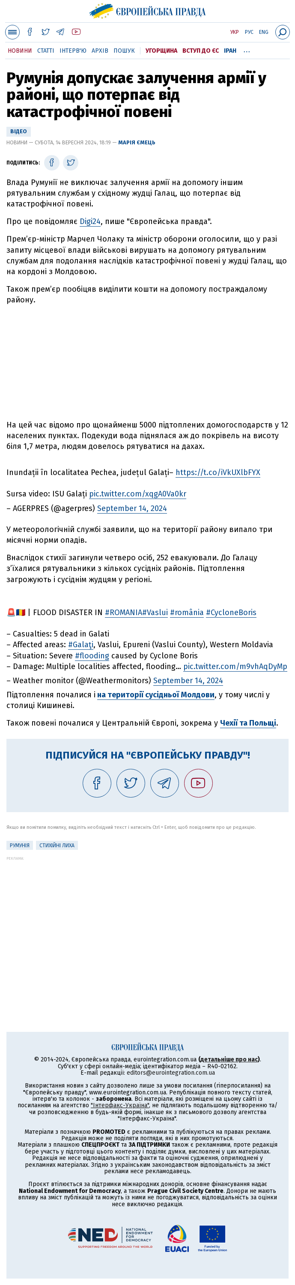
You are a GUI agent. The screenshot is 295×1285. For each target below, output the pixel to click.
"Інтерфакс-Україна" (120, 1105)
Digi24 (90, 221)
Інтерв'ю (73, 50)
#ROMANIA (123, 612)
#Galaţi (80, 644)
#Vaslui (155, 612)
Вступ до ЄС (200, 50)
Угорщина (161, 50)
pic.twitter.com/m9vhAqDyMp (235, 666)
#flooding (92, 655)
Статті (45, 50)
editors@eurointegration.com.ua (171, 1072)
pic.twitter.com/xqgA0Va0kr (137, 494)
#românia (187, 612)
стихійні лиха (56, 846)
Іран (230, 50)
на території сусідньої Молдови (156, 694)
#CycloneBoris (231, 612)
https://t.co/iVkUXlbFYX (218, 472)
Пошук (124, 50)
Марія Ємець (136, 142)
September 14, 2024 (132, 508)
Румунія (20, 846)
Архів (100, 50)
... (246, 49)
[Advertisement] (147, 362)
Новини (20, 50)
